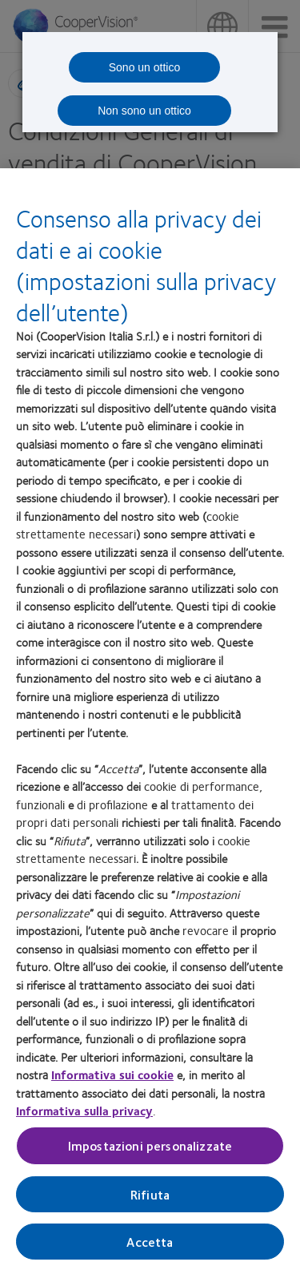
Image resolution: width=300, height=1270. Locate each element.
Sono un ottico (145, 67)
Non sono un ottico (144, 110)
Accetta (149, 1246)
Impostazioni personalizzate (150, 1151)
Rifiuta (150, 1199)
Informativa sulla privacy (84, 1115)
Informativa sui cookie (112, 1079)
